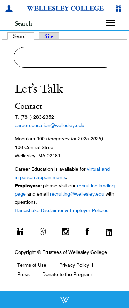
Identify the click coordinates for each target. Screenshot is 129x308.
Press (23, 274)
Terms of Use (31, 265)
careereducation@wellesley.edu (49, 125)
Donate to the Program (67, 274)
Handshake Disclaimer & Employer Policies (61, 210)
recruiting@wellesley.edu (77, 194)
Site (48, 36)
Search (23, 36)
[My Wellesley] (10, 9)
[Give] (120, 9)
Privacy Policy (74, 265)
